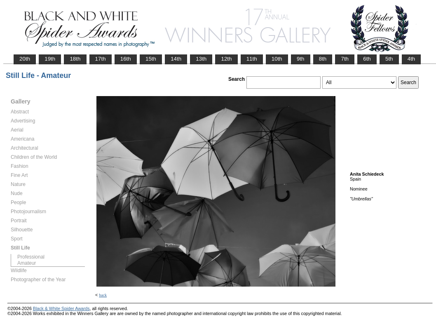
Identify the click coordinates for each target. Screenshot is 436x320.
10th (277, 59)
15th (151, 59)
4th (411, 59)
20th (25, 59)
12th (226, 59)
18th (75, 59)
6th (367, 59)
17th (100, 59)
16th (126, 59)
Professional (31, 257)
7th (344, 59)
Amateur (26, 263)
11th (252, 59)
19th (50, 59)
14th (176, 59)
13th (201, 59)
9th (300, 59)
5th (389, 59)
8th (322, 59)
